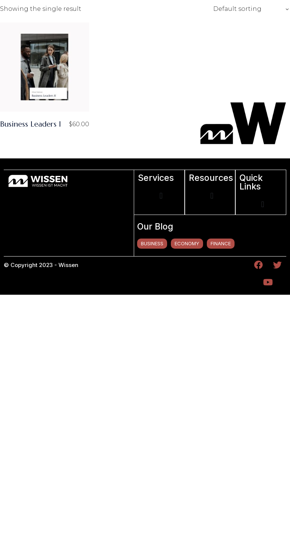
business (152, 243)
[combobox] (249, 8)
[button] (160, 196)
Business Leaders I (30, 124)
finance (221, 243)
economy (187, 243)
